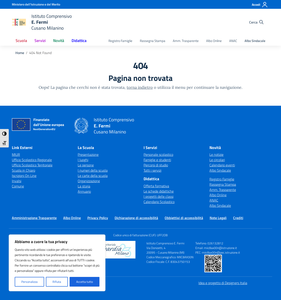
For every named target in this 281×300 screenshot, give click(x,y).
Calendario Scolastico (159, 201)
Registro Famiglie (120, 40)
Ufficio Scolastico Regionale (32, 159)
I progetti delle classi (158, 196)
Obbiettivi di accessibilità (184, 217)
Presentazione (88, 154)
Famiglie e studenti (157, 159)
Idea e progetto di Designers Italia (222, 282)
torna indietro (140, 87)
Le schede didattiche (159, 191)
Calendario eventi (222, 165)
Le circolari (217, 159)
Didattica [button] (79, 41)
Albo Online (214, 40)
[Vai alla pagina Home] (19, 52)
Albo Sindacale (255, 40)
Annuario (84, 191)
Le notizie (216, 154)
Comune (18, 186)
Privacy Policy (97, 217)
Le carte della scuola (93, 175)
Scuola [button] (21, 41)
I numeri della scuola (93, 170)
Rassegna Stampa (152, 40)
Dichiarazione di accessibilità (136, 217)
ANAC (233, 40)
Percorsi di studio (156, 165)
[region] (57, 263)
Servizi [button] (40, 41)
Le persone (86, 165)
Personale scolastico (158, 154)
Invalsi (16, 181)
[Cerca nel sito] (256, 22)
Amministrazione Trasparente (34, 217)
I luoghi (83, 159)
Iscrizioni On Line (24, 175)
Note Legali (218, 217)
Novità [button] (58, 41)
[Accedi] (259, 4)
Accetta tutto (84, 281)
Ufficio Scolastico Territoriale (32, 165)
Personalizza (29, 281)
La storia (84, 186)
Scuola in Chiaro (23, 170)
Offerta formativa (156, 186)
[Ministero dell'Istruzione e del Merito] (36, 4)
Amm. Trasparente (186, 40)
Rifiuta (56, 281)
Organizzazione (89, 181)
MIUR (16, 154)
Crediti (238, 217)
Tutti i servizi (152, 170)
